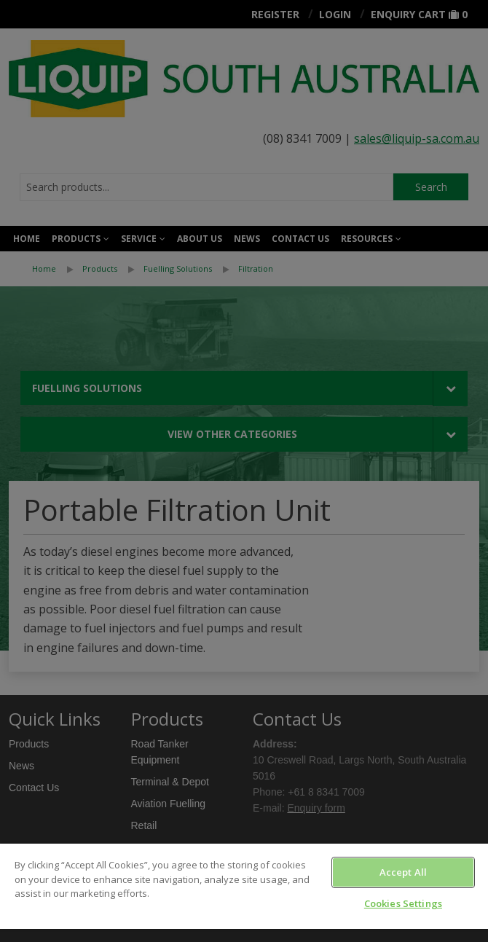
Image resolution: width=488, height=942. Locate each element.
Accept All (403, 872)
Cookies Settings (403, 903)
